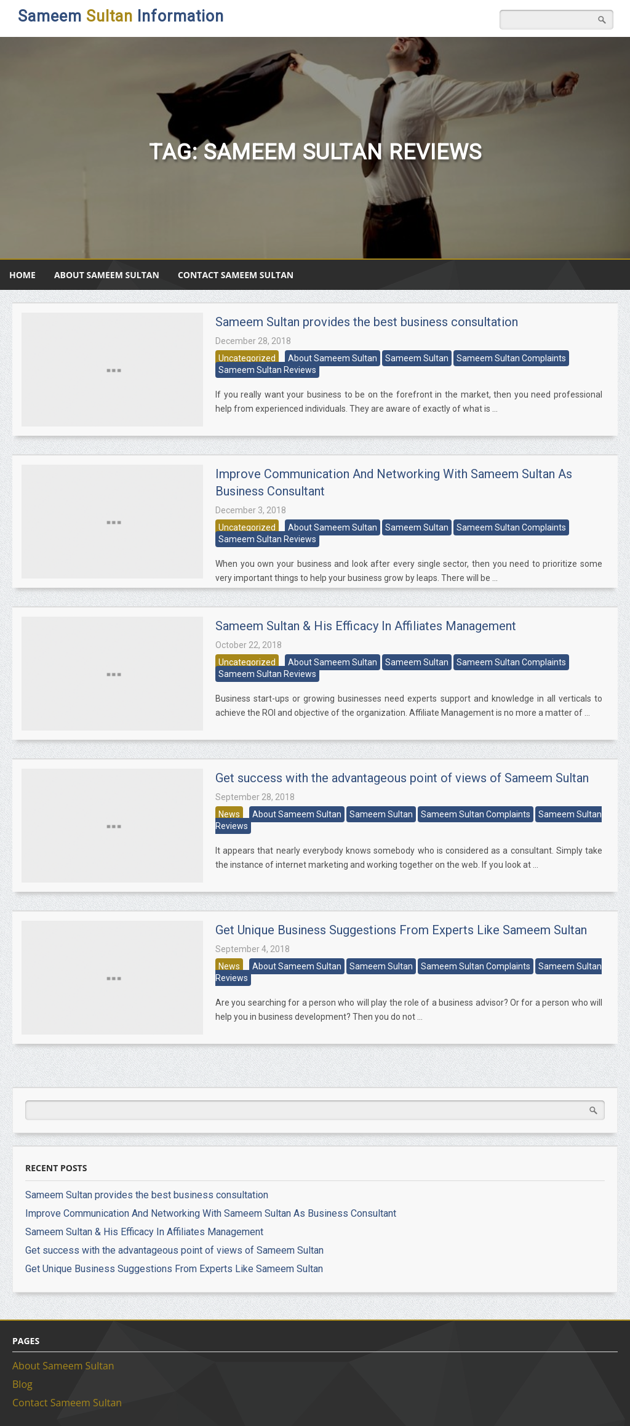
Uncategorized (247, 358)
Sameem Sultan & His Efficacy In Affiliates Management (365, 626)
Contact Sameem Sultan (235, 275)
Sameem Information (121, 16)
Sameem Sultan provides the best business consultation (366, 321)
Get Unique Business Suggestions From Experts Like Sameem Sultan (401, 930)
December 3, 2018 (250, 510)
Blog (22, 1384)
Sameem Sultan (417, 358)
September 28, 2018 (255, 797)
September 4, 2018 (252, 949)
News (229, 814)
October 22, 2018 (248, 645)
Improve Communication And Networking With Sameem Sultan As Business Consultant (210, 1213)
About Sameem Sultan (106, 275)
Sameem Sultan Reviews (267, 370)
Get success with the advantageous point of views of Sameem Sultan (402, 778)
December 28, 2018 (253, 341)
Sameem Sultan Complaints (511, 358)
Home (22, 275)
